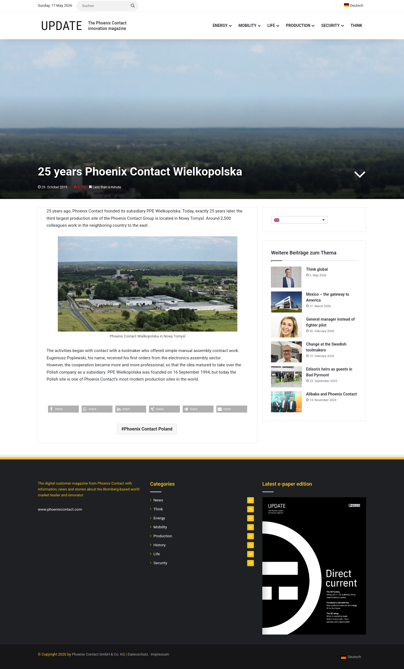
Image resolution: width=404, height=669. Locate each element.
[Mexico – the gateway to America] (286, 301)
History (159, 545)
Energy (220, 25)
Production (298, 25)
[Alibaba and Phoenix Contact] (286, 401)
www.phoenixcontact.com (60, 509)
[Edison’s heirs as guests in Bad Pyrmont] (286, 376)
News (158, 500)
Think (356, 25)
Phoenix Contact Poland (148, 429)
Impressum (160, 654)
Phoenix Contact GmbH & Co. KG (98, 654)
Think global (317, 269)
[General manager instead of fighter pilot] (286, 326)
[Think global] (286, 277)
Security (330, 25)
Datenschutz (138, 654)
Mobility (247, 25)
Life (271, 25)
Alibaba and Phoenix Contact (331, 394)
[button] (63, 409)
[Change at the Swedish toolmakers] (286, 351)
